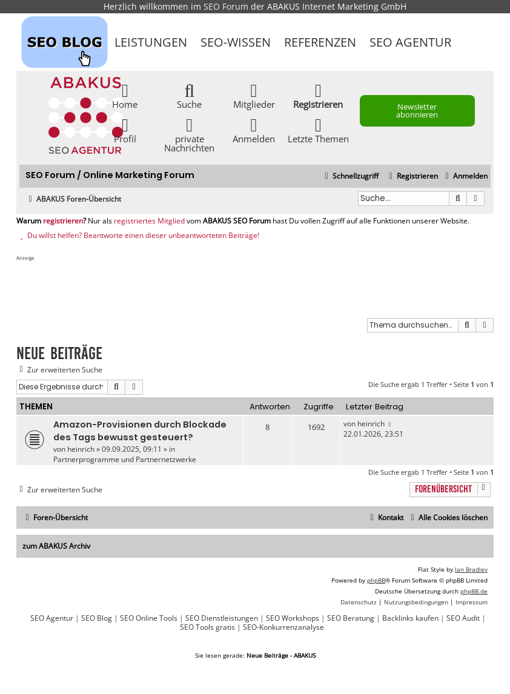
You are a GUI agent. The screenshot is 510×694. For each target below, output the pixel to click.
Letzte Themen (318, 130)
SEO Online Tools (148, 618)
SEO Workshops (292, 618)
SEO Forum (226, 6)
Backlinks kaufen (410, 618)
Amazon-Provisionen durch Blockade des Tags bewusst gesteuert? (140, 430)
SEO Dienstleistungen (221, 618)
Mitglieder (254, 95)
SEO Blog (96, 618)
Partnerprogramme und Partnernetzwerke (124, 459)
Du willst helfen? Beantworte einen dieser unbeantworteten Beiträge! (137, 235)
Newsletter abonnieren (417, 110)
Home (124, 95)
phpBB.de (474, 591)
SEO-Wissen (235, 42)
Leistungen (150, 42)
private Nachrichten (189, 134)
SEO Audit (463, 618)
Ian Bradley (471, 569)
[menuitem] (465, 176)
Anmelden (254, 130)
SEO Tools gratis (207, 627)
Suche (189, 95)
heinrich (80, 449)
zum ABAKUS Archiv (56, 546)
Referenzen (320, 42)
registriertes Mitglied (149, 221)
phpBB (376, 580)
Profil (125, 130)
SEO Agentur (410, 42)
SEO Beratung (350, 618)
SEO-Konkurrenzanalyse (283, 627)
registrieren (63, 221)
